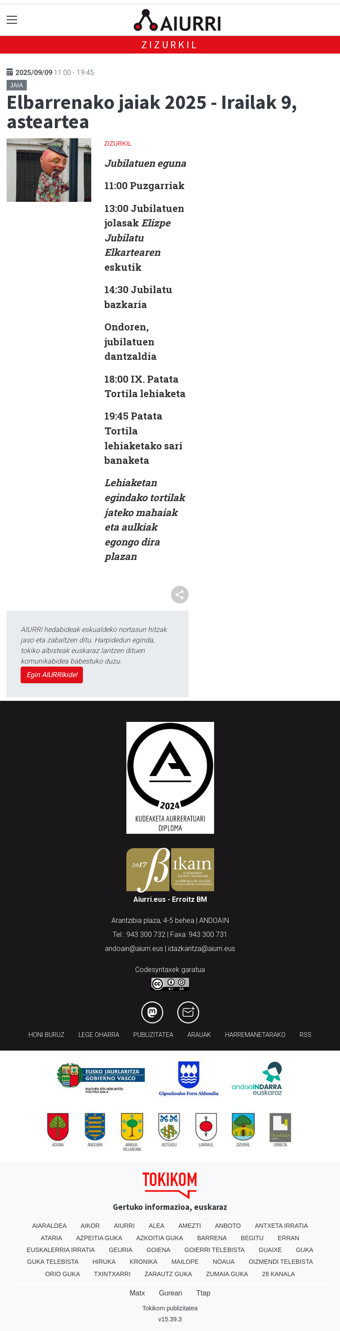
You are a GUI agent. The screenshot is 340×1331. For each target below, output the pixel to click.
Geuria (120, 1249)
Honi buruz (46, 1035)
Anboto (228, 1225)
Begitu (252, 1237)
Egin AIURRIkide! (51, 675)
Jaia (16, 85)
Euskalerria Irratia (61, 1249)
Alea (157, 1225)
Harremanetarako (255, 1035)
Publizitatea (153, 1035)
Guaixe (270, 1249)
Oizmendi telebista (281, 1261)
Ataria (51, 1237)
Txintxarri (112, 1273)
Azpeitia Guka (99, 1237)
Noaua (224, 1261)
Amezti (190, 1225)
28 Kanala (278, 1273)
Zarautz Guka (168, 1273)
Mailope (185, 1261)
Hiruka (104, 1261)
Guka (304, 1249)
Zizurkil (169, 44)
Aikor (90, 1225)
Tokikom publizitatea (169, 1308)
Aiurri (124, 1225)
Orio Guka (62, 1273)
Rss (305, 1035)
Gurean (170, 1293)
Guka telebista (53, 1261)
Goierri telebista (214, 1249)
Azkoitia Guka (159, 1237)
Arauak (199, 1035)
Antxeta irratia (281, 1225)
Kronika (143, 1261)
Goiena (158, 1249)
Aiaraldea (49, 1225)
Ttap (204, 1293)
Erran (288, 1237)
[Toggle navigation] (12, 20)
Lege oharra (99, 1035)
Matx (137, 1293)
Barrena (212, 1237)
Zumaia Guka (227, 1273)
